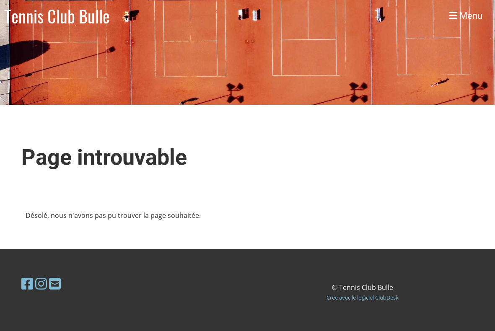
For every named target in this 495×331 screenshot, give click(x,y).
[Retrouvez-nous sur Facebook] (27, 283)
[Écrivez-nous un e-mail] (55, 283)
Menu (465, 15)
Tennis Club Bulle (57, 16)
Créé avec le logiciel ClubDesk (363, 297)
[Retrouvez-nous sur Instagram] (41, 283)
